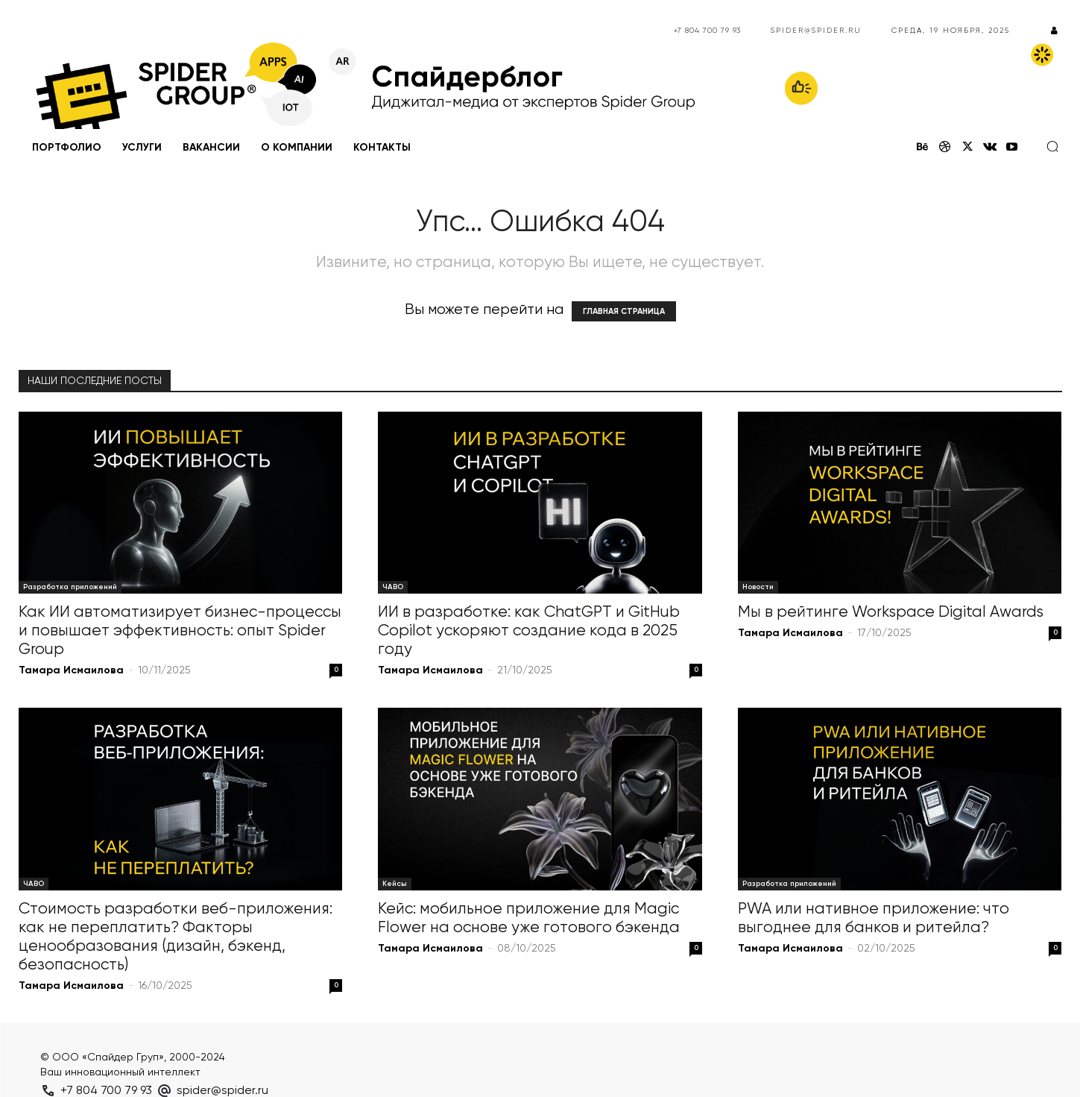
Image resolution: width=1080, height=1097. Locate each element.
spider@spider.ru (816, 30)
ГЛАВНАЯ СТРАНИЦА (624, 311)
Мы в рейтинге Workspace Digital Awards (890, 612)
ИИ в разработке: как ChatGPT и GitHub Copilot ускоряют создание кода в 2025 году (529, 631)
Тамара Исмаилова (71, 670)
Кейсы (394, 883)
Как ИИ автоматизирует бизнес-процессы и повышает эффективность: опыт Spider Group (180, 631)
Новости (758, 587)
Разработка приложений (70, 587)
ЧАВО (392, 587)
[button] (1052, 146)
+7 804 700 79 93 (707, 30)
